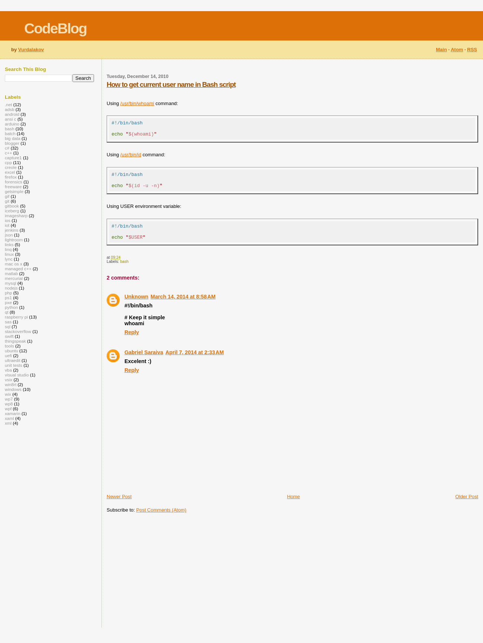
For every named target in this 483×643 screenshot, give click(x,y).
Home (293, 506)
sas (8, 321)
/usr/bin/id (130, 158)
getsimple (14, 191)
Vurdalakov (31, 49)
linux (9, 254)
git (7, 201)
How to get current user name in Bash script (171, 84)
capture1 (13, 157)
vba (8, 370)
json (9, 234)
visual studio (17, 374)
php (8, 292)
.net (8, 104)
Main (441, 49)
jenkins (11, 230)
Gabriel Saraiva (143, 362)
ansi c (10, 119)
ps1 (8, 297)
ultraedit (12, 360)
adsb (9, 109)
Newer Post (119, 506)
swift (9, 336)
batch (10, 133)
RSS (472, 49)
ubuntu (11, 350)
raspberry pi (16, 316)
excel (10, 172)
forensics (13, 181)
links (9, 244)
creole (11, 167)
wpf (8, 408)
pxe (8, 302)
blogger (12, 143)
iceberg (12, 210)
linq (8, 249)
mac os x (13, 263)
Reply (131, 342)
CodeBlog (55, 28)
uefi (8, 355)
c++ (8, 152)
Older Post (467, 506)
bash (124, 272)
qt (7, 312)
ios (7, 220)
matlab (11, 273)
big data (12, 138)
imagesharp (16, 215)
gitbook (12, 205)
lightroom (14, 239)
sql (7, 326)
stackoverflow (18, 331)
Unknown (136, 307)
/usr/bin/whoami (137, 103)
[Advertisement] (196, 581)
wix (8, 394)
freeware (13, 186)
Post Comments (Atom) (161, 520)
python (11, 307)
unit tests (13, 365)
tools (9, 345)
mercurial (14, 278)
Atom (457, 49)
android (12, 114)
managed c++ (18, 268)
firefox (11, 176)
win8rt (10, 384)
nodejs (11, 287)
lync (9, 259)
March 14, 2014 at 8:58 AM (182, 307)
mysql (10, 283)
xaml (9, 418)
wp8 (9, 403)
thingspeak (15, 341)
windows (13, 389)
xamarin (12, 413)
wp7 (9, 398)
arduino (12, 123)
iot (7, 225)
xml (8, 423)
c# (7, 148)
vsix (8, 379)
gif (7, 196)
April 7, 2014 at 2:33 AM (194, 362)
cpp (8, 162)
